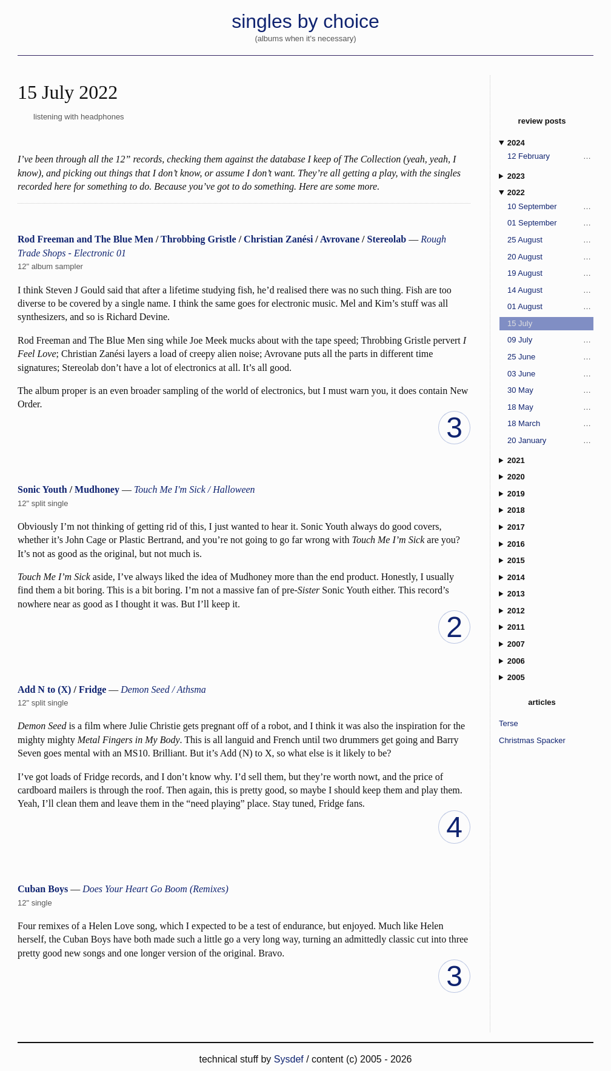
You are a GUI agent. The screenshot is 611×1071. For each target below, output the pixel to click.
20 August (525, 256)
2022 (516, 192)
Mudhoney (97, 489)
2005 (516, 677)
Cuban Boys (43, 889)
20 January (526, 440)
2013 (516, 593)
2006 (516, 661)
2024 (516, 142)
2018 (516, 510)
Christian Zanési (278, 239)
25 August (525, 239)
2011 (516, 627)
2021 (516, 460)
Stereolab (387, 239)
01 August (525, 306)
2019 (516, 493)
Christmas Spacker (532, 740)
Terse (508, 723)
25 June (521, 356)
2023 (516, 176)
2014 (516, 577)
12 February (528, 156)
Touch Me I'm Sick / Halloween (194, 489)
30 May (520, 390)
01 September (532, 222)
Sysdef (290, 1059)
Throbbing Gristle (198, 239)
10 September (532, 206)
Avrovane (339, 239)
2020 (516, 476)
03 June (521, 373)
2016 (516, 544)
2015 (516, 560)
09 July (519, 339)
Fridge (92, 689)
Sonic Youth (42, 489)
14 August (525, 290)
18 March (523, 423)
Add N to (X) (44, 689)
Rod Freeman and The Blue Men (85, 239)
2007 (516, 644)
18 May (520, 407)
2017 (516, 527)
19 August (525, 273)
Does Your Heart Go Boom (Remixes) (155, 889)
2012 (516, 610)
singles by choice (305, 21)
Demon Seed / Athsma (163, 689)
